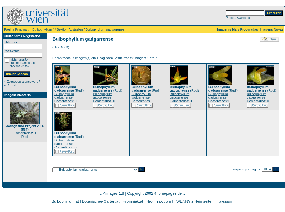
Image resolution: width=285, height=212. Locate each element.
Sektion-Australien (70, 29)
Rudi (79, 90)
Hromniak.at (132, 201)
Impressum (223, 201)
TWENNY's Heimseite (192, 201)
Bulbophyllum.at (65, 201)
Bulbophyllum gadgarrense (64, 95)
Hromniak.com (158, 201)
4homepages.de (168, 193)
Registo (11, 85)
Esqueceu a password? (23, 81)
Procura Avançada (238, 17)
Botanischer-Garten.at (100, 201)
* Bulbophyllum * (42, 29)
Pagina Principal (16, 29)
